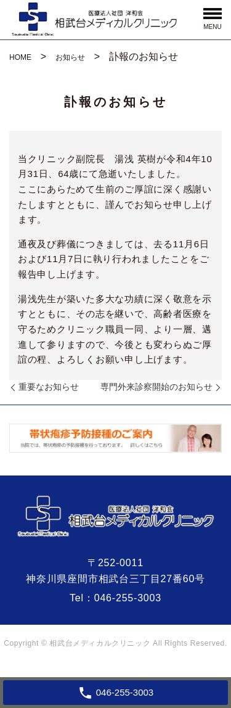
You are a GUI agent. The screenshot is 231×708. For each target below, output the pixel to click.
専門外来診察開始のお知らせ (156, 387)
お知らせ (70, 57)
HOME (20, 57)
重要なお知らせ (48, 387)
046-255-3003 (127, 598)
